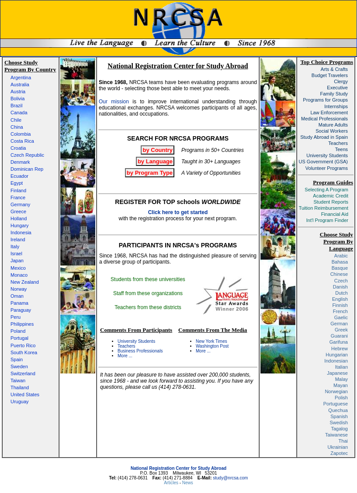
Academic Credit (330, 195)
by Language (155, 161)
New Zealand (24, 282)
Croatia (18, 148)
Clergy (341, 81)
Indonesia (20, 232)
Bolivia (17, 98)
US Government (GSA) (323, 161)
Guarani (339, 335)
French (340, 311)
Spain (16, 359)
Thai (343, 441)
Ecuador (19, 176)
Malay (341, 379)
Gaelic (341, 317)
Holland (18, 218)
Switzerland (22, 373)
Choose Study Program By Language (336, 241)
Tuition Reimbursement (323, 208)
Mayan (340, 385)
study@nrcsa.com (230, 477)
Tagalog (339, 428)
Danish (340, 286)
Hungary (19, 225)
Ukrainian (338, 447)
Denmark (20, 162)
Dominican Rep (26, 169)
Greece (18, 211)
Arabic (341, 255)
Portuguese (335, 403)
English (340, 299)
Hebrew (339, 348)
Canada (19, 112)
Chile (15, 120)
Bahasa (340, 261)
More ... (125, 355)
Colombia (20, 134)
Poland (17, 331)
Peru (15, 317)
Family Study (334, 93)
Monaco (19, 275)
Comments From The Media (212, 330)
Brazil (16, 105)
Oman (17, 296)
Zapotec (339, 453)
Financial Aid (334, 214)
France (17, 197)
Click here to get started (178, 212)
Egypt (16, 183)
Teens (341, 149)
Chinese (339, 274)
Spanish (339, 416)
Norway (18, 289)
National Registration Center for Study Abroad (178, 468)
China (16, 127)
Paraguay (20, 310)
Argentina (20, 77)
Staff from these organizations (148, 293)
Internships (336, 106)
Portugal (19, 338)
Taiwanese (336, 434)
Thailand (19, 387)
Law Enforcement (329, 112)
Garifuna (338, 342)
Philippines (22, 324)
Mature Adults (333, 124)
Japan (17, 260)
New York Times (211, 341)
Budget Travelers (330, 75)
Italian (341, 367)
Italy (14, 246)
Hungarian (337, 354)
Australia (19, 84)
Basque (340, 268)
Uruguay (19, 401)
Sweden (19, 366)
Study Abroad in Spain (324, 137)
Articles (172, 482)
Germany (20, 204)
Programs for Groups (325, 99)
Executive (337, 87)
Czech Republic (27, 155)
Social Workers (331, 131)
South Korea (23, 352)
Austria (17, 91)
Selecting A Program (326, 189)
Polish (341, 397)
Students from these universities (148, 279)
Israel (16, 253)
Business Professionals (140, 351)
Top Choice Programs (326, 62)
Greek (341, 329)
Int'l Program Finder (327, 220)
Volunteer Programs (326, 168)
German (339, 323)
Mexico (18, 268)
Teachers (126, 346)
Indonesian (336, 360)
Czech (341, 280)
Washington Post (212, 346)
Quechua (338, 410)
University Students (136, 341)
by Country (157, 150)
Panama (19, 303)
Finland (18, 190)
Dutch (341, 293)
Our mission (114, 102)
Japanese (337, 373)
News (187, 482)
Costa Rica (22, 141)
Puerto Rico (22, 345)
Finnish (340, 305)
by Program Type (150, 172)
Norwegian (336, 391)
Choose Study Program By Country (30, 66)
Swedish (338, 422)
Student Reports (331, 201)
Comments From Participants (136, 330)
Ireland (17, 239)
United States (24, 394)
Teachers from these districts (147, 307)
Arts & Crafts (334, 69)
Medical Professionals (324, 118)
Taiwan (17, 380)
